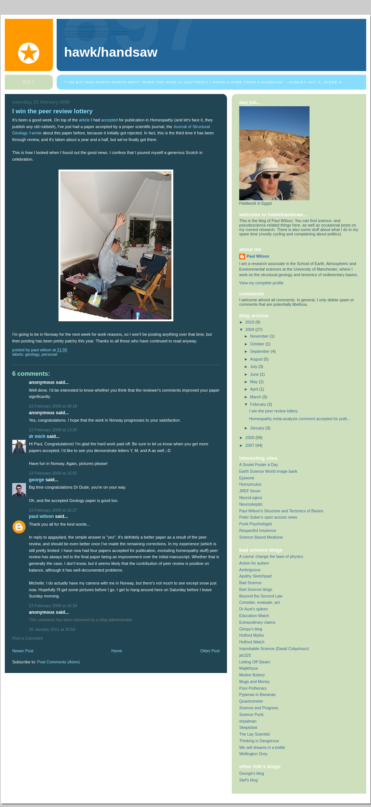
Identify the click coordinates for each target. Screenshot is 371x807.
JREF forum (250, 491)
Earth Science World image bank (268, 471)
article (84, 120)
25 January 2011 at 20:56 (52, 629)
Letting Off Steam (254, 662)
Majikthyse (248, 668)
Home (116, 651)
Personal (49, 354)
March (256, 397)
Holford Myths (251, 635)
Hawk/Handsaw (110, 52)
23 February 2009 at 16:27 (53, 510)
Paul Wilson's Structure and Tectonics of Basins (281, 511)
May (254, 381)
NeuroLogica (250, 497)
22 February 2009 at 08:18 (53, 406)
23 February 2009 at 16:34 (53, 605)
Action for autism (254, 563)
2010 (250, 322)
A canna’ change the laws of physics (271, 556)
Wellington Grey (253, 753)
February (258, 404)
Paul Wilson (41, 516)
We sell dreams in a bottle (262, 747)
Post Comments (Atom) (58, 662)
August (257, 359)
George (36, 479)
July (254, 366)
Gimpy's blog (250, 629)
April (255, 389)
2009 (250, 329)
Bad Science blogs (255, 589)
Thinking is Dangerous (259, 741)
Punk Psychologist (255, 524)
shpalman (248, 721)
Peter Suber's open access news (268, 517)
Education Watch (254, 615)
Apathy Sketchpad (255, 576)
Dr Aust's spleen (253, 609)
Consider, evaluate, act (259, 602)
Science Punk (251, 714)
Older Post (210, 651)
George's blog (251, 773)
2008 (250, 437)
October (257, 344)
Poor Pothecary (253, 688)
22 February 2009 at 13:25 (53, 430)
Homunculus (250, 484)
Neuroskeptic (251, 504)
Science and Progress (258, 708)
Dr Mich (37, 436)
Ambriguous (250, 569)
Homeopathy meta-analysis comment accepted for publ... (299, 418)
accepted (109, 120)
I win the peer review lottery (273, 411)
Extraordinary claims (257, 622)
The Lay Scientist (254, 734)
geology (32, 354)
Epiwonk (246, 478)
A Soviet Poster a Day (258, 464)
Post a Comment (27, 638)
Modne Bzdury (252, 675)
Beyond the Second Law (261, 596)
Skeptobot (248, 727)
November (260, 336)
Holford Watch (251, 642)
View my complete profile (261, 283)
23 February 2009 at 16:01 (53, 473)
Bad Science (250, 582)
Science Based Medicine (261, 537)
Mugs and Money (254, 681)
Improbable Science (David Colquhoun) (274, 648)
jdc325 (245, 655)
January (257, 428)
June (255, 374)
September (260, 351)
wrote (37, 133)
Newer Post (22, 651)
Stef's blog (248, 780)
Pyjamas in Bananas (257, 694)
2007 (250, 445)
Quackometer (251, 701)
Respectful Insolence (257, 530)
